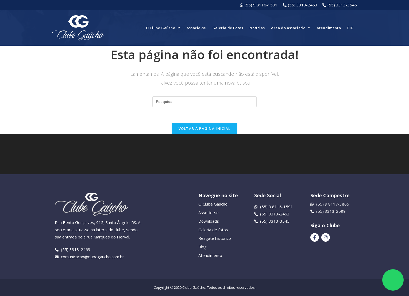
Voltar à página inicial (205, 128)
